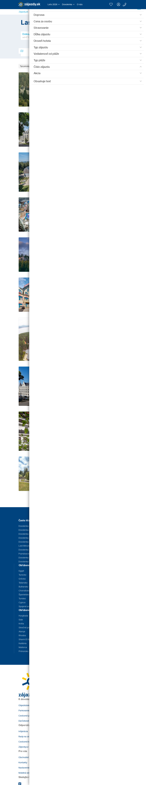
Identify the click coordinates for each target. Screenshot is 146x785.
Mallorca (23, 647)
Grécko (22, 578)
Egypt (21, 570)
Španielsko (24, 594)
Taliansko (23, 582)
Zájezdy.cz (23, 746)
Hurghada (23, 615)
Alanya (22, 631)
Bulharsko (23, 586)
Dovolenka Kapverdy (28, 549)
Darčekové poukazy (27, 720)
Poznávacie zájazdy (27, 553)
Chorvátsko (24, 590)
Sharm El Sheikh (26, 639)
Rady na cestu (25, 736)
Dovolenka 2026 (26, 557)
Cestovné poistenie (27, 715)
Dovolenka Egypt (26, 526)
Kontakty (22, 762)
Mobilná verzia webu (28, 772)
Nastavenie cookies (27, 767)
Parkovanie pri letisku (28, 710)
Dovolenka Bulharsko (28, 538)
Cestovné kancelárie (28, 741)
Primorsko (23, 651)
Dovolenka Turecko (27, 541)
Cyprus (22, 602)
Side (21, 619)
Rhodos (22, 635)
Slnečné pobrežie (27, 627)
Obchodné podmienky (29, 757)
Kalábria (23, 643)
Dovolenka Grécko (27, 530)
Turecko (22, 574)
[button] (53, 4)
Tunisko (22, 598)
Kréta (21, 623)
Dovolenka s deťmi (27, 561)
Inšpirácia (23, 731)
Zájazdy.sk (23, 11)
